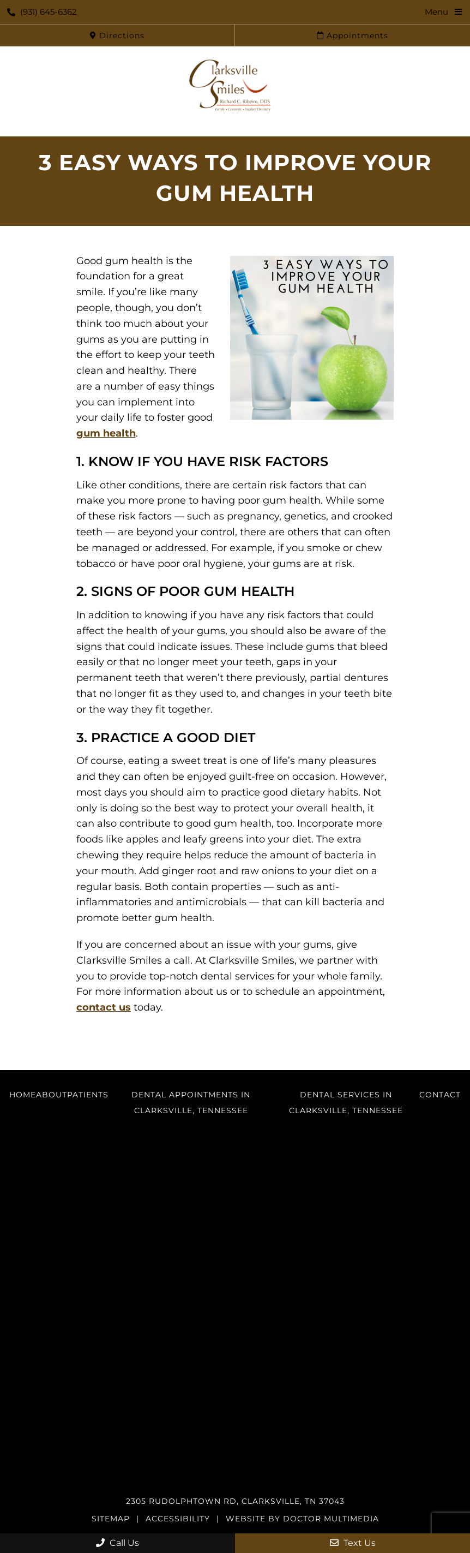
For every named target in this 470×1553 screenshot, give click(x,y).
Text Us (353, 1543)
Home (22, 1095)
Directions (117, 35)
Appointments (352, 35)
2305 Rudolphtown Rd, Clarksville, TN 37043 (235, 1501)
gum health (106, 433)
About (51, 1095)
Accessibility (178, 1519)
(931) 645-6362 (42, 12)
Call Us (117, 1543)
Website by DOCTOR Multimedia (302, 1519)
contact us (103, 1007)
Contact (440, 1095)
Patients (88, 1095)
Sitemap (111, 1519)
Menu (436, 12)
